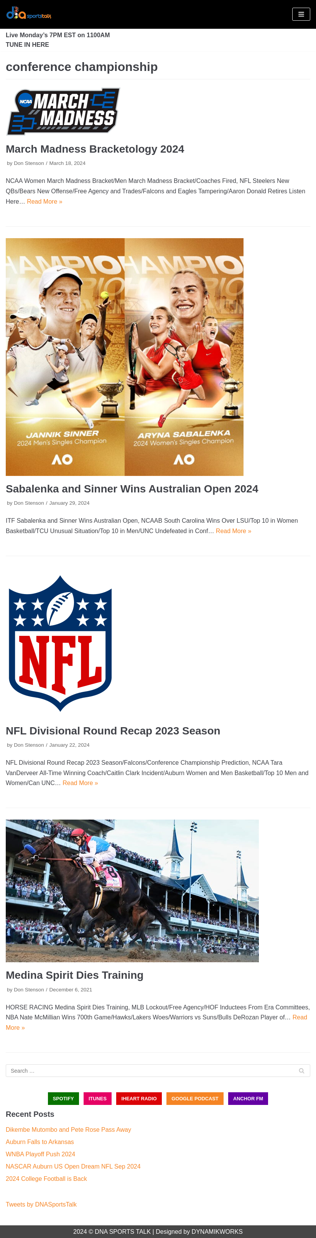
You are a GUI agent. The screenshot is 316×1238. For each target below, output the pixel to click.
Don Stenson (29, 163)
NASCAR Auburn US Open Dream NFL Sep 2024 (73, 1166)
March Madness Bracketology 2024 (95, 149)
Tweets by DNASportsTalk (41, 1204)
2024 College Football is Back (46, 1178)
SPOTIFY (63, 1098)
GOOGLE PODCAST (194, 1098)
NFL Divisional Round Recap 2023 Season (113, 731)
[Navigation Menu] (301, 14)
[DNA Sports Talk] (29, 14)
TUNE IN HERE (27, 44)
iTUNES (98, 1098)
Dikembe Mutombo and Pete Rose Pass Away (68, 1129)
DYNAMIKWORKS (217, 1231)
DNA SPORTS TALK (123, 1231)
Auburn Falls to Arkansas (40, 1142)
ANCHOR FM (248, 1098)
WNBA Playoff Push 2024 (40, 1154)
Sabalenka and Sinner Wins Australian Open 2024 (132, 489)
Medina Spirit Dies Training (74, 975)
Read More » (45, 201)
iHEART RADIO (138, 1098)
